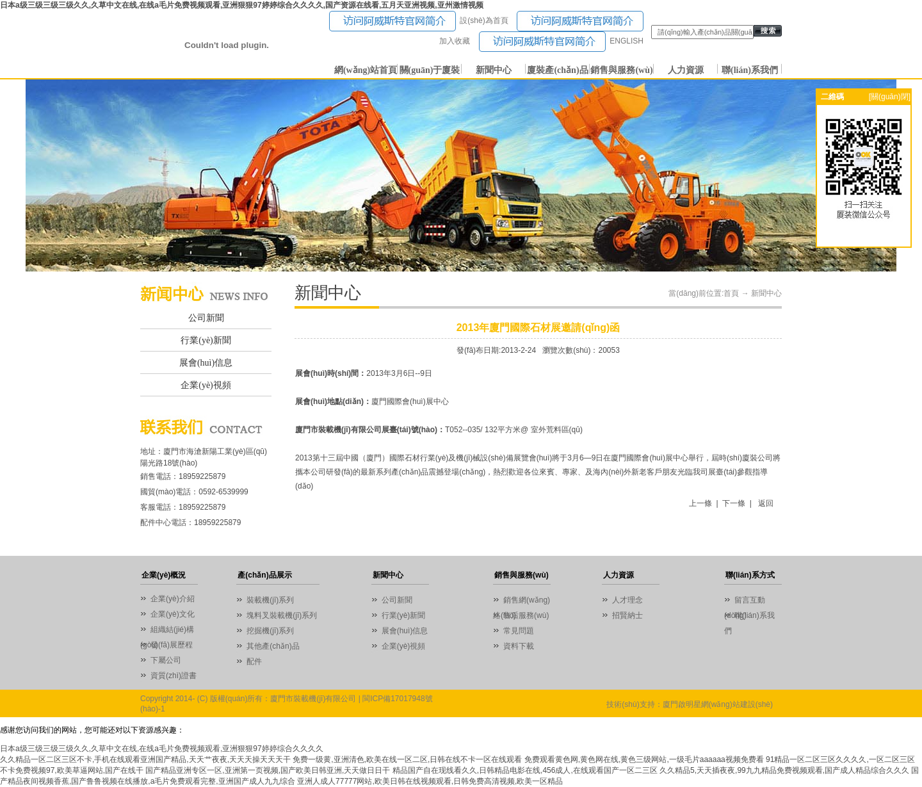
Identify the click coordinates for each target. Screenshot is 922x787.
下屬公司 (165, 660)
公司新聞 (206, 318)
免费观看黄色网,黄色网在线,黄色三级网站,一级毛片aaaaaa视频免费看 (644, 759)
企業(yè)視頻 (206, 385)
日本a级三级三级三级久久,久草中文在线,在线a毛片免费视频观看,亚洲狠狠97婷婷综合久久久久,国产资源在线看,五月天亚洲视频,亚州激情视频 (241, 5)
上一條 (700, 503)
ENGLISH (626, 41)
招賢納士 (627, 615)
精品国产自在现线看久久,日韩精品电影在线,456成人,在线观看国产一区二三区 (525, 770)
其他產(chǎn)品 (273, 646)
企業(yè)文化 (172, 614)
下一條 (733, 503)
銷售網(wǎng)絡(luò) (521, 602)
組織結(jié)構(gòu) (167, 631)
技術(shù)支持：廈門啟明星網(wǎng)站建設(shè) (689, 704)
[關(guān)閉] (889, 96)
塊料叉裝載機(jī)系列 (282, 615)
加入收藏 (454, 41)
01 (461, 175)
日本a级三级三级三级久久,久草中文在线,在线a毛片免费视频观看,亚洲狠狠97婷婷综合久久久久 (161, 748)
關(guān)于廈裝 (430, 70)
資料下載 (518, 646)
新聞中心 (494, 70)
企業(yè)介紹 (172, 598)
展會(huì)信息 (205, 363)
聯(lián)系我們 (750, 70)
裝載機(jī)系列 (270, 600)
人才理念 (627, 600)
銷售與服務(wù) (621, 70)
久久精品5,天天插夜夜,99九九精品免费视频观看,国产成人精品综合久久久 (784, 770)
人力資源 (686, 70)
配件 (254, 661)
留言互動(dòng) (744, 602)
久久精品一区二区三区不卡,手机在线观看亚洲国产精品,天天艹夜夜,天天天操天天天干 (145, 759)
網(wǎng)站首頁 (365, 70)
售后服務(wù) (526, 615)
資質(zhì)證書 (173, 675)
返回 (765, 503)
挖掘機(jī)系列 (270, 630)
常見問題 (518, 630)
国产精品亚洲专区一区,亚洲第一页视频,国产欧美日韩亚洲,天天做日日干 (267, 770)
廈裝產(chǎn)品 (557, 70)
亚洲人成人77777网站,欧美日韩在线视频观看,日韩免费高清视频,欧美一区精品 (430, 781)
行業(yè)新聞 (206, 340)
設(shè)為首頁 (484, 20)
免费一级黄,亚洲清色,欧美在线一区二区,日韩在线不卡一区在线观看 (407, 759)
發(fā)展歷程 (171, 644)
